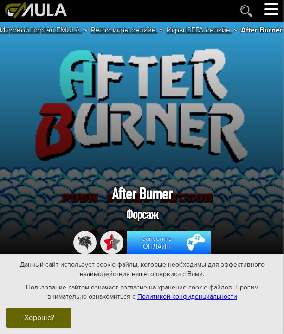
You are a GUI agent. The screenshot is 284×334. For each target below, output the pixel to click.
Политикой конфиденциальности (187, 297)
